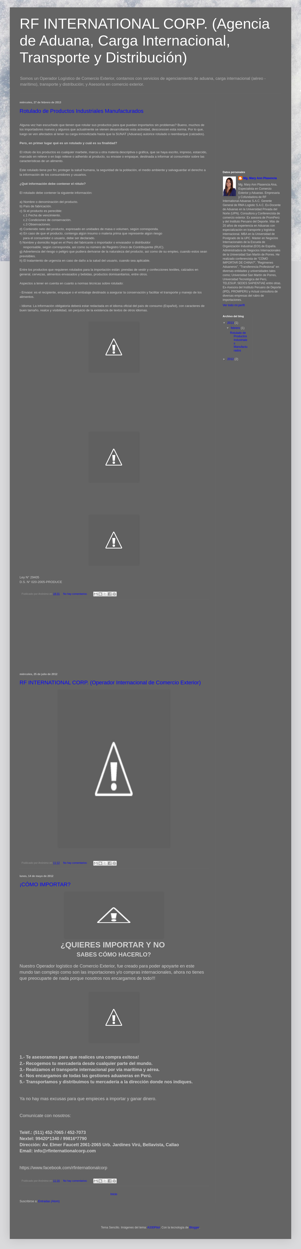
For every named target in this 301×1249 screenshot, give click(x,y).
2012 (231, 359)
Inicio (113, 1194)
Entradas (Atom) (48, 1201)
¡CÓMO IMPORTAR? (45, 884)
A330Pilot (153, 1227)
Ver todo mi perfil (234, 305)
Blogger (194, 1227)
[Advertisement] (253, 131)
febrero (236, 328)
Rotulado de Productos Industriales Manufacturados (81, 111)
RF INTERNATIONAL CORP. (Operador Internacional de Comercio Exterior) (110, 682)
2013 (231, 323)
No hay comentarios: (75, 593)
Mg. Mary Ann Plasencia (260, 178)
